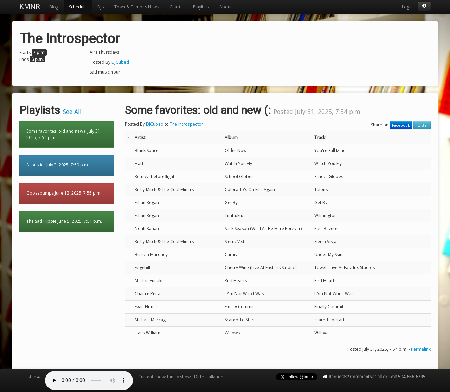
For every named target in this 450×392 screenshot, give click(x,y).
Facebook (401, 125)
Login (407, 7)
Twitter (422, 125)
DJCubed (120, 62)
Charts (175, 7)
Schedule (78, 7)
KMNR (29, 6)
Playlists (201, 7)
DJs (100, 7)
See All (72, 111)
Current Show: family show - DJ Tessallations (181, 377)
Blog (53, 7)
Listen (32, 377)
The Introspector (186, 124)
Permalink (421, 349)
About (225, 7)
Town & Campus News (136, 7)
